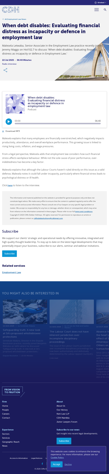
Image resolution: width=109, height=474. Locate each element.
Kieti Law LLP (63, 414)
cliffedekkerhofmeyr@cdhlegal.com (48, 218)
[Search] (105, 9)
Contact (6, 418)
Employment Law (11, 272)
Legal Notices (36, 458)
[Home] (10, 10)
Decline (68, 464)
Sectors (5, 434)
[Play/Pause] (9, 121)
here (10, 185)
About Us (61, 406)
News (4, 446)
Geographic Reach (10, 442)
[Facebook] (42, 463)
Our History (62, 410)
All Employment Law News (15, 19)
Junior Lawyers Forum (67, 422)
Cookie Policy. (57, 457)
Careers (5, 414)
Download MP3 (11, 131)
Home (5, 406)
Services (6, 438)
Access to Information (19, 458)
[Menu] (97, 9)
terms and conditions (83, 212)
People (5, 410)
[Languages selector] (100, 3)
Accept (56, 464)
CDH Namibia (63, 418)
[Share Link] (5, 70)
